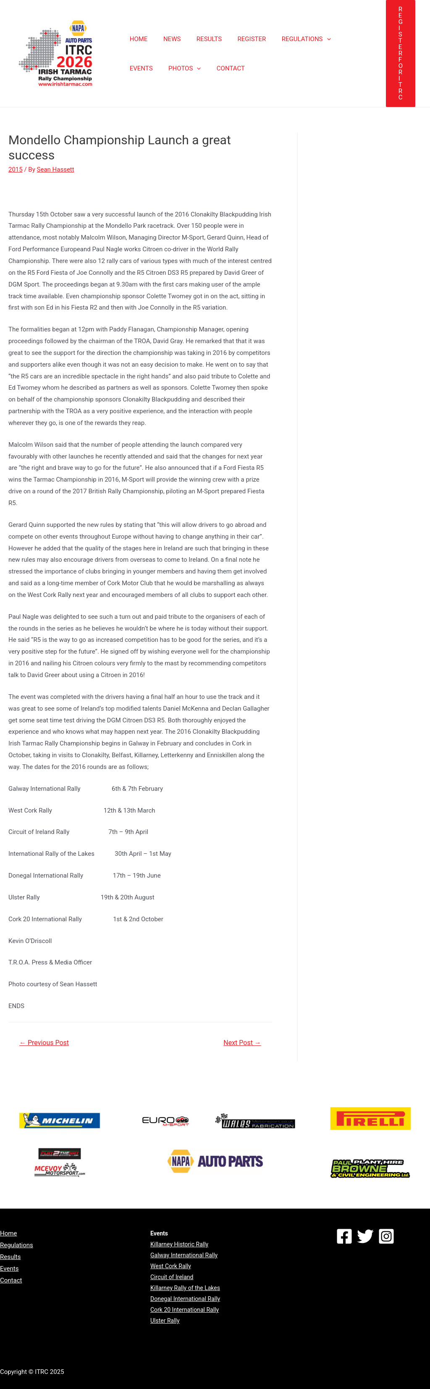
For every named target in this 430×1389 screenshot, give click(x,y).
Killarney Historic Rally (179, 1244)
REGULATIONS (292, 39)
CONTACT (187, 68)
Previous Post (44, 1043)
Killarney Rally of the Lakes (185, 1288)
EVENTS (340, 39)
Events (9, 1268)
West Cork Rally (170, 1266)
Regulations (16, 1245)
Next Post (242, 1043)
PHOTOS (144, 68)
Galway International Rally (184, 1255)
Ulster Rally (165, 1320)
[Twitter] (365, 1236)
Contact (11, 1280)
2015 (15, 169)
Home (8, 1233)
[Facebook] (344, 1236)
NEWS (167, 39)
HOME (137, 39)
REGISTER (240, 39)
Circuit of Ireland (171, 1277)
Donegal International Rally (185, 1298)
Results (10, 1257)
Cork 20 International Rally (184, 1309)
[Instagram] (386, 1236)
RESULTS (201, 39)
